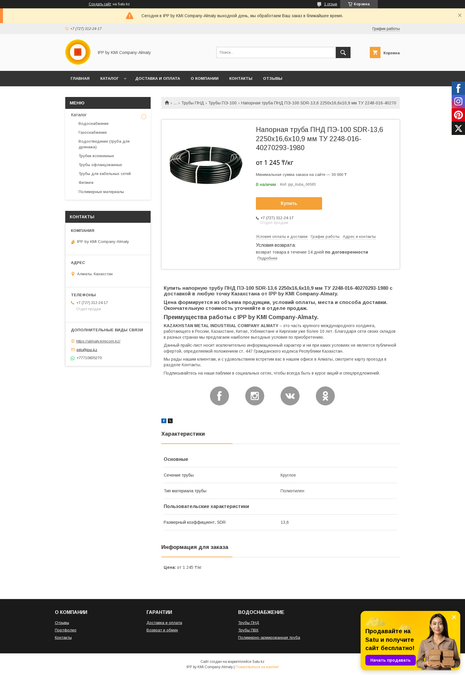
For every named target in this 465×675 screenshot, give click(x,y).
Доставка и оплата (164, 622)
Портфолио (66, 630)
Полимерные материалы (101, 192)
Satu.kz (258, 662)
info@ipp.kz (87, 349)
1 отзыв (330, 4)
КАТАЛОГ (109, 78)
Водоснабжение (94, 123)
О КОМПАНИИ (205, 78)
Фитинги (86, 182)
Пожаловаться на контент (257, 667)
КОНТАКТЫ (240, 78)
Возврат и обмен (162, 630)
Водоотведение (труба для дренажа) (104, 144)
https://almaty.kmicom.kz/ (98, 341)
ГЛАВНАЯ (80, 78)
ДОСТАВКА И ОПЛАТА (157, 78)
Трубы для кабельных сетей (105, 173)
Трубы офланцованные (100, 165)
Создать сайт (100, 4)
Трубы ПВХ (248, 630)
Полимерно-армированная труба (269, 637)
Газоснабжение (93, 132)
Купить (289, 203)
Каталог (79, 114)
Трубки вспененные (96, 156)
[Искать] (343, 52)
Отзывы (62, 622)
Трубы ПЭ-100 (222, 103)
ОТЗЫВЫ (272, 78)
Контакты (63, 637)
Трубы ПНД (192, 103)
